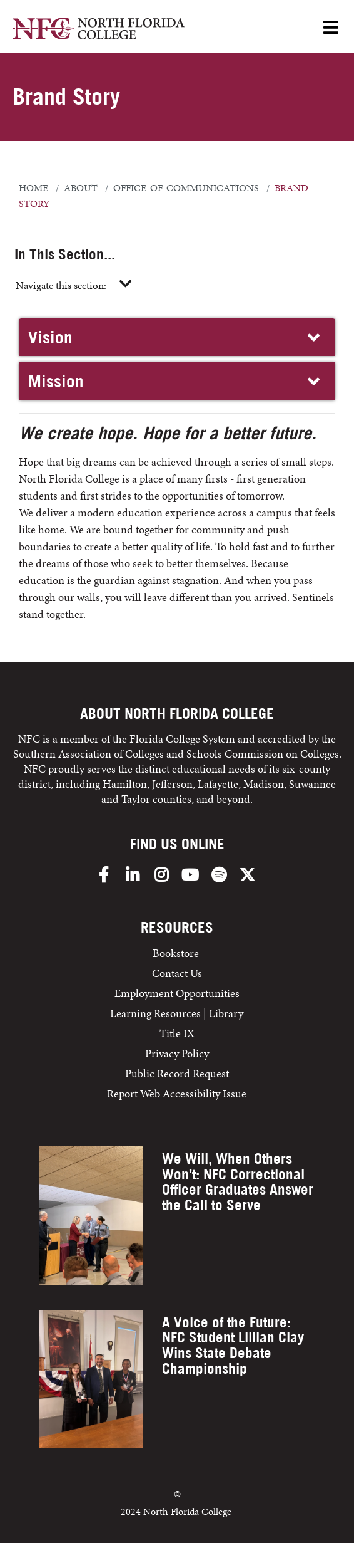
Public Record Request (177, 1073)
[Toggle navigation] (125, 284)
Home (33, 188)
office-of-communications (186, 188)
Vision (175, 337)
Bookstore (177, 953)
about (81, 188)
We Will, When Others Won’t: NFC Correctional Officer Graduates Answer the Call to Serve (237, 1181)
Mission (175, 381)
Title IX (177, 1033)
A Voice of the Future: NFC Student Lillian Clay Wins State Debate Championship (233, 1345)
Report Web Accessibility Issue (176, 1093)
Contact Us (177, 973)
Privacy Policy (177, 1053)
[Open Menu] (330, 28)
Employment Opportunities (177, 993)
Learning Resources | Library (176, 1013)
